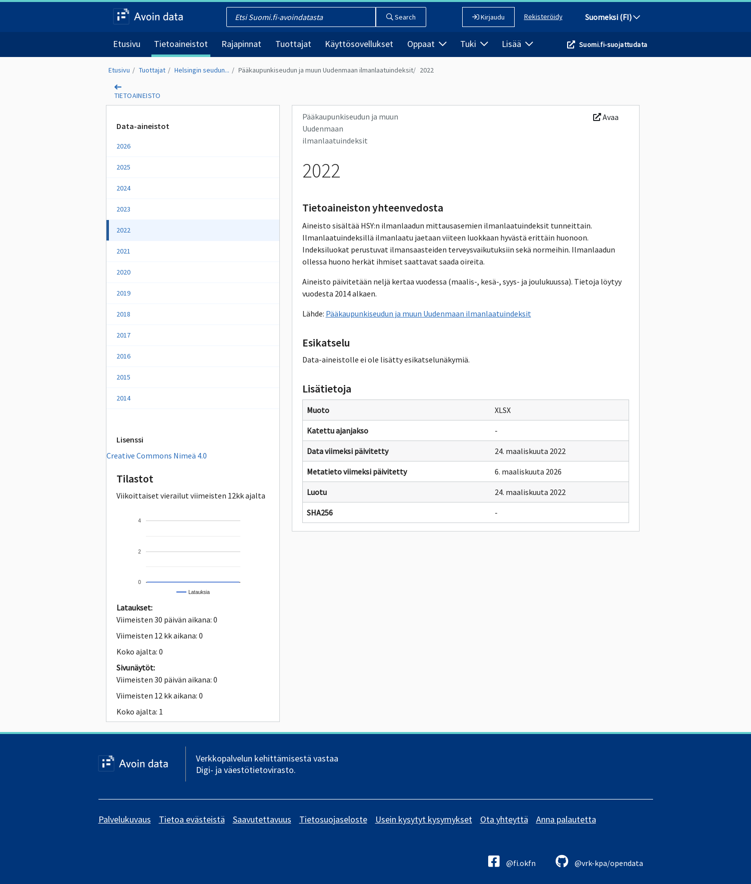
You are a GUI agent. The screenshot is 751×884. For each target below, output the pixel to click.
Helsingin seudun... (201, 70)
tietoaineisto (137, 95)
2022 (427, 70)
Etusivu (126, 44)
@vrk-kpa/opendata (599, 861)
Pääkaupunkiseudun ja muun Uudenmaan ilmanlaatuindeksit (325, 70)
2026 (123, 146)
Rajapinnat (241, 44)
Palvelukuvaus (124, 819)
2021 (123, 251)
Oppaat (427, 44)
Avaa (606, 117)
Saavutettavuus (262, 819)
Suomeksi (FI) (612, 17)
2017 (123, 335)
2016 (123, 356)
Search (401, 17)
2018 (123, 314)
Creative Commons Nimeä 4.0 (156, 455)
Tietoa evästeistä (192, 819)
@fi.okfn (512, 861)
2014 (123, 398)
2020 (123, 272)
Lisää (517, 44)
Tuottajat (293, 44)
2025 (123, 167)
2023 (123, 209)
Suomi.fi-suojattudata (613, 44)
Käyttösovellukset (359, 44)
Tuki (474, 44)
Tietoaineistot (181, 44)
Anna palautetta (566, 819)
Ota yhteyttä (504, 819)
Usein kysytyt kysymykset (423, 819)
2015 (123, 377)
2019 (123, 293)
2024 (123, 188)
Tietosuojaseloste (333, 819)
